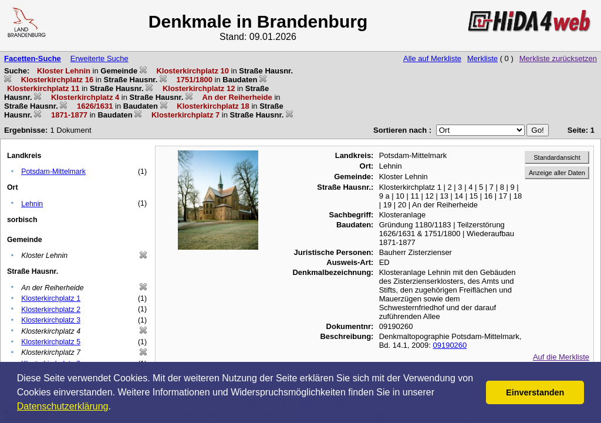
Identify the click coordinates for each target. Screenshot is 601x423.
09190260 (450, 345)
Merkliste (482, 58)
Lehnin (32, 204)
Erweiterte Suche (99, 58)
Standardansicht (557, 157)
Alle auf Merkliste (432, 58)
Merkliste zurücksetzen (558, 58)
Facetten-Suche (32, 58)
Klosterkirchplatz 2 (50, 310)
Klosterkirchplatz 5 (50, 342)
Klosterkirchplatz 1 (50, 298)
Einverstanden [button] (535, 392)
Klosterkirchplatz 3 (50, 320)
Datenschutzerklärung (63, 406)
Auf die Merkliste (561, 356)
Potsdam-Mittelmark (53, 171)
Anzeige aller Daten (557, 172)
